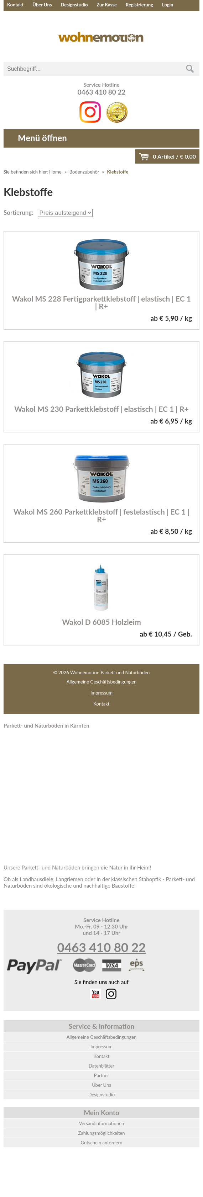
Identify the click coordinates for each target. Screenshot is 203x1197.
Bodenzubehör (84, 172)
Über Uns (42, 4)
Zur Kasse (107, 4)
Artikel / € (174, 156)
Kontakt (15, 4)
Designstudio (74, 4)
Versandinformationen (101, 1123)
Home (55, 172)
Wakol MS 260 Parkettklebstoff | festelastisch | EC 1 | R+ (101, 515)
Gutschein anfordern (102, 1142)
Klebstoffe (118, 172)
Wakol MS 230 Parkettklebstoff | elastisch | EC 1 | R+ (101, 409)
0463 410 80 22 (101, 92)
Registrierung (139, 4)
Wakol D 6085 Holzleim (101, 622)
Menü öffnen (42, 138)
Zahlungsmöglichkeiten (101, 1133)
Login (167, 4)
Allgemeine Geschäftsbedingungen (102, 682)
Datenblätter (101, 1066)
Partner (101, 1075)
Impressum (101, 693)
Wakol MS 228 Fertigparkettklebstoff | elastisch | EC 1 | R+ (101, 302)
